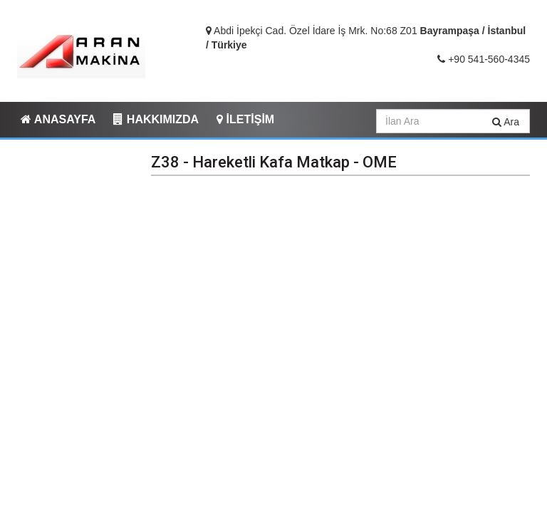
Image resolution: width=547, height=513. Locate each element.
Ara (505, 122)
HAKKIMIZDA (156, 119)
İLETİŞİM (245, 119)
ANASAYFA (58, 119)
